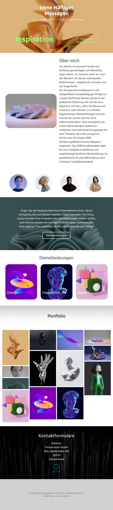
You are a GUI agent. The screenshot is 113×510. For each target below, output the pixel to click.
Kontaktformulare (76, 19)
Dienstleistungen (47, 19)
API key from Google (42, 493)
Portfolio (61, 19)
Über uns (33, 19)
